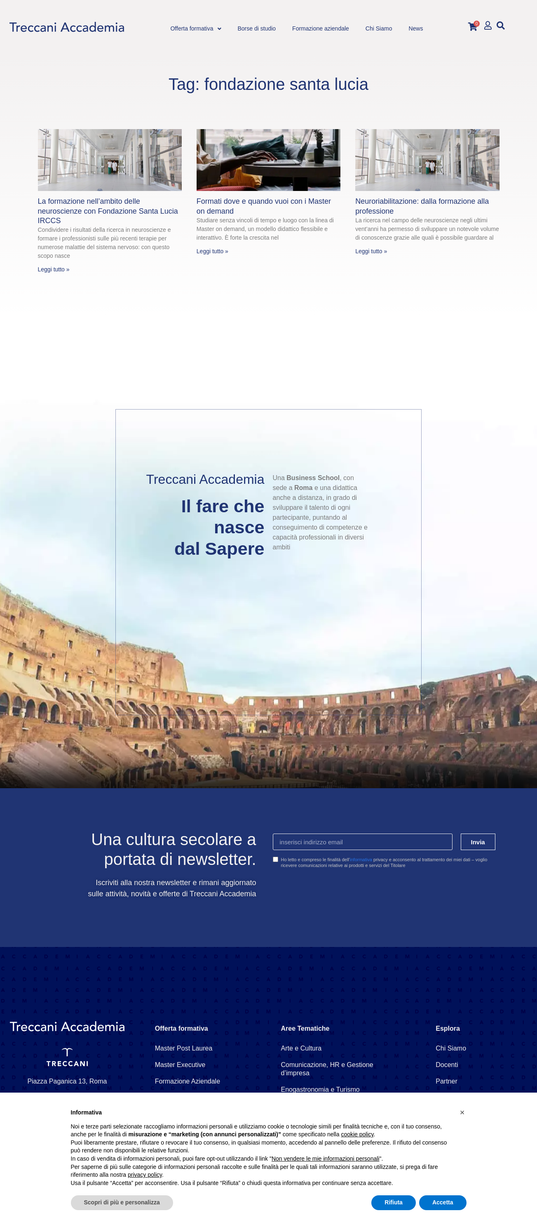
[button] (501, 25)
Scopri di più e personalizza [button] (122, 1202)
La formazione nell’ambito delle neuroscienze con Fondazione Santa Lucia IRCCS (108, 211)
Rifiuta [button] (394, 1202)
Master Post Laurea (184, 1048)
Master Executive (180, 1064)
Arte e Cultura (301, 1048)
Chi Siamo (451, 1048)
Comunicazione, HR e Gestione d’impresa (327, 1069)
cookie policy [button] (357, 1134)
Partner (446, 1081)
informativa (361, 859)
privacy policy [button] (145, 1174)
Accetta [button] (442, 1202)
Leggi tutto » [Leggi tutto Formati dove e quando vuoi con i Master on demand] (212, 251)
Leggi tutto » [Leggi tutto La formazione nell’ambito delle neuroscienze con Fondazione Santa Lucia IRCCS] (54, 269)
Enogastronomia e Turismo (320, 1089)
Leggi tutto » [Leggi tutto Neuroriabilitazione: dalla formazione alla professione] (371, 251)
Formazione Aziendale (187, 1081)
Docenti (447, 1064)
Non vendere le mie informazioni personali (325, 1158)
